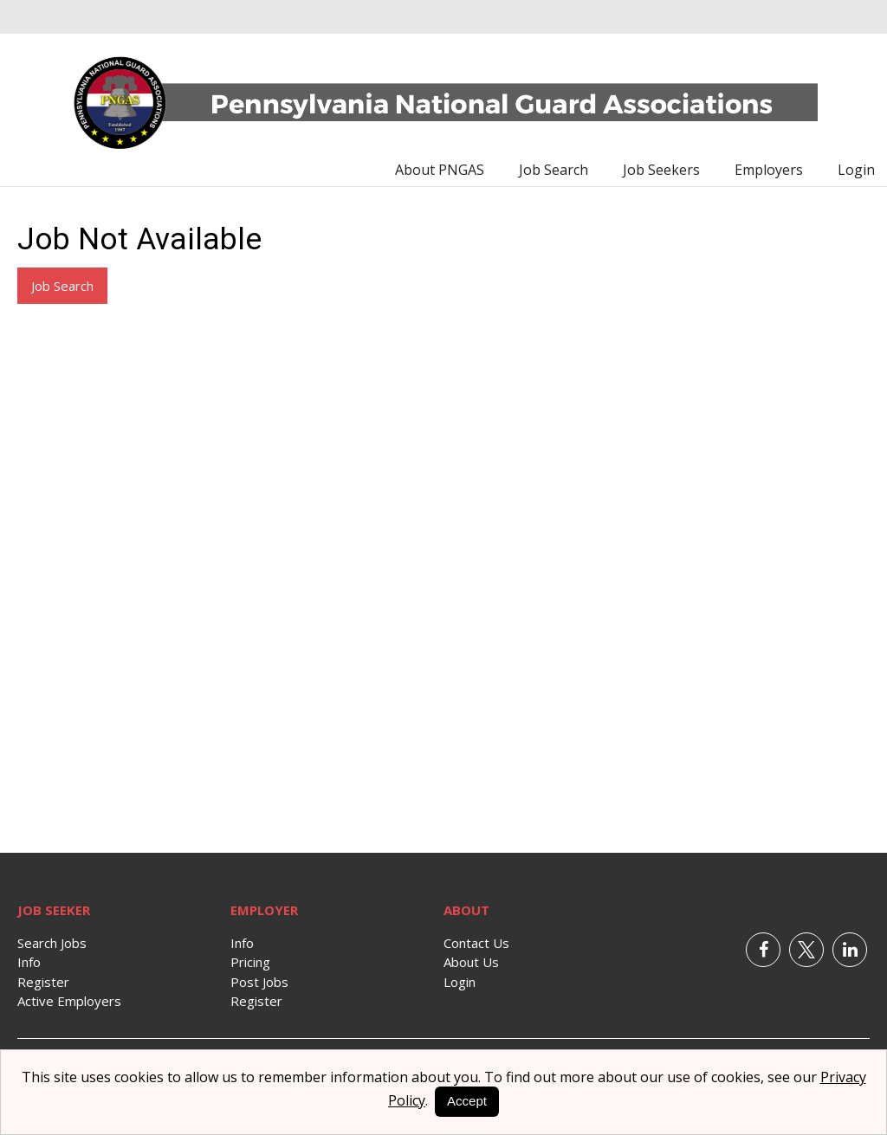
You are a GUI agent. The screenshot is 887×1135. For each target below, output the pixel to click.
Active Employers (69, 1000)
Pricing (250, 962)
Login (856, 169)
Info (29, 962)
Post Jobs (259, 981)
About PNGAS (439, 169)
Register (43, 981)
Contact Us (476, 942)
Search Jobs (52, 942)
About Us (471, 962)
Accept (467, 1100)
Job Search (553, 169)
